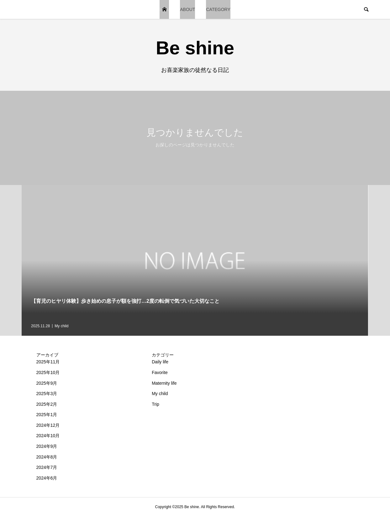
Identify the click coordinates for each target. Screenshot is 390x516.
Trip (155, 404)
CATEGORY (218, 9)
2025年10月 (48, 372)
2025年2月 (46, 404)
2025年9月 (46, 383)
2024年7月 (46, 467)
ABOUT (187, 9)
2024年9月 (46, 446)
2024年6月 (46, 478)
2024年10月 (48, 435)
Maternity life (164, 383)
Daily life (160, 361)
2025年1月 (46, 414)
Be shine (195, 47)
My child (160, 393)
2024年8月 (46, 456)
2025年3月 (46, 393)
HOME (164, 9)
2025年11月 (48, 361)
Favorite (160, 372)
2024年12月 (48, 425)
